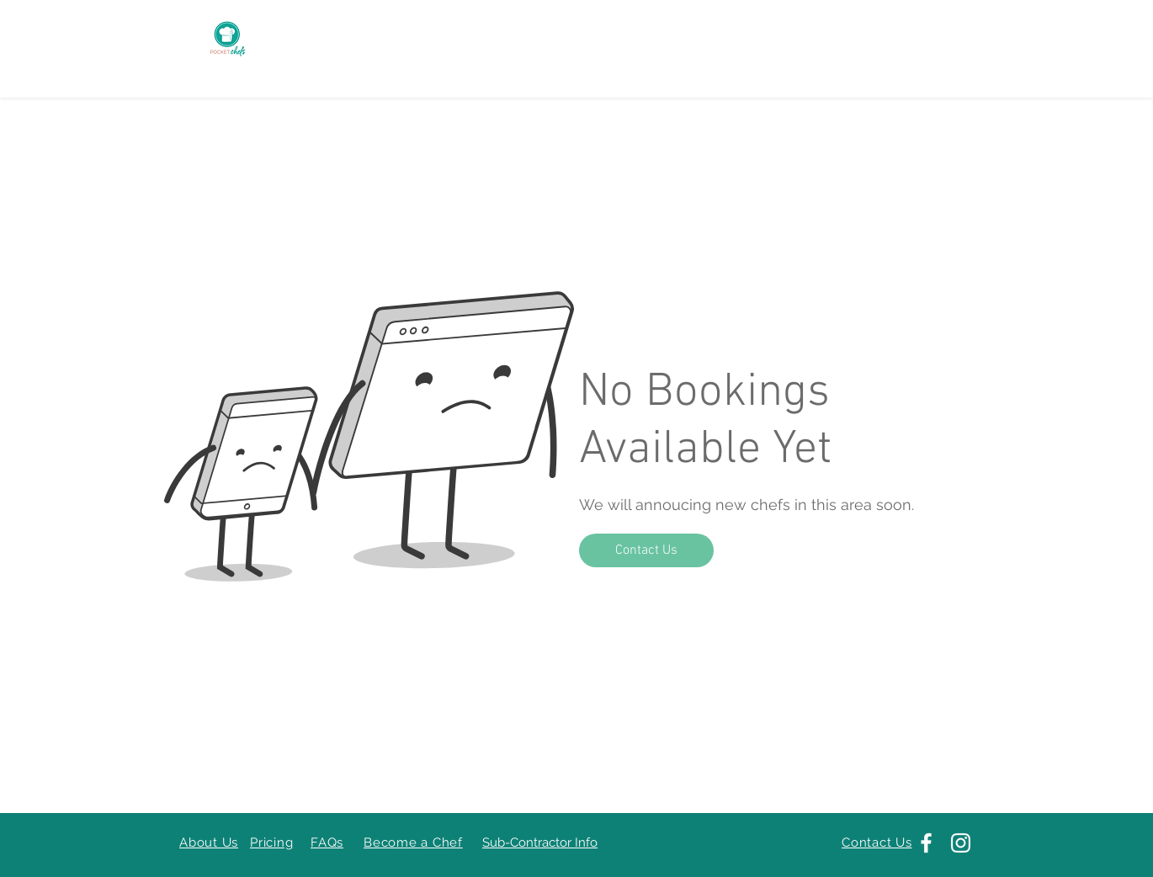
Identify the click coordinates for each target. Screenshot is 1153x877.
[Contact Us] (646, 550)
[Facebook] (926, 843)
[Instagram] (961, 843)
